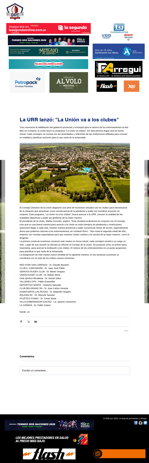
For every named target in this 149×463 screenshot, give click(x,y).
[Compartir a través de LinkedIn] (35, 321)
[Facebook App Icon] (136, 423)
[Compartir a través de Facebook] (21, 321)
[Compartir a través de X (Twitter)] (28, 321)
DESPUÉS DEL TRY (46, 10)
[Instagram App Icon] (140, 423)
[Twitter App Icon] (145, 423)
